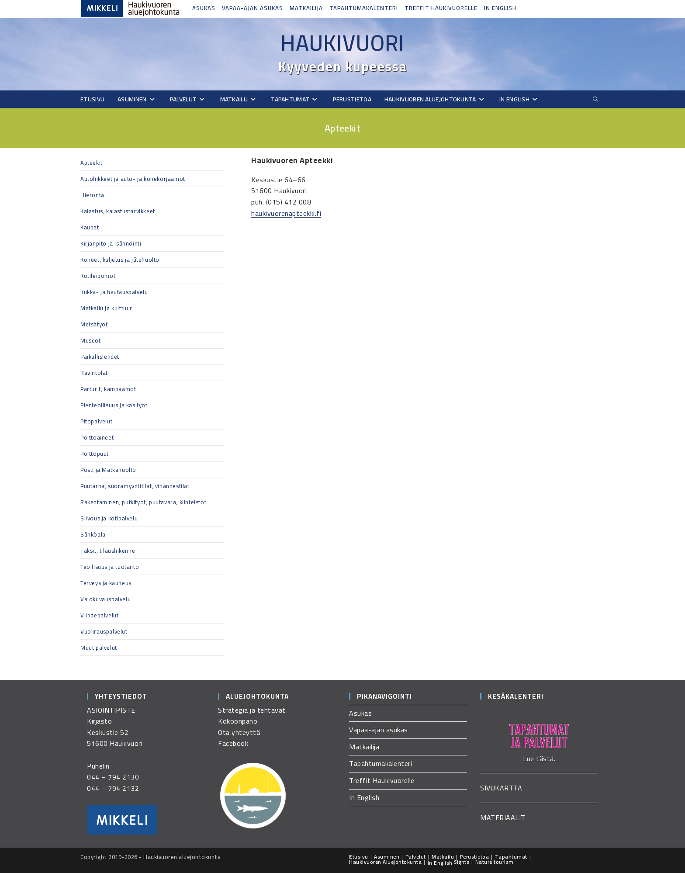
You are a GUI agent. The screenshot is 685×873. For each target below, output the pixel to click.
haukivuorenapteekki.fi (286, 213)
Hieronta (92, 195)
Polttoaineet (97, 437)
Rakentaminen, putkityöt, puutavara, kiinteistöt (143, 502)
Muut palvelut (98, 647)
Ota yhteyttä (239, 732)
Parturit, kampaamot (108, 389)
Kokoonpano (237, 721)
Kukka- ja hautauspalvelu (114, 292)
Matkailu (443, 857)
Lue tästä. (539, 758)
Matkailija (306, 8)
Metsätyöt (93, 324)
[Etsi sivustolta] (595, 99)
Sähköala (93, 534)
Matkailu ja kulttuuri (107, 308)
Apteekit (91, 162)
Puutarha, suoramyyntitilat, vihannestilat (135, 486)
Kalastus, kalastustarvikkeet (117, 211)
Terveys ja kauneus (105, 583)
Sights (461, 862)
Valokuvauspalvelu (105, 599)
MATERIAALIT (503, 817)
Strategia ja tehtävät (252, 710)
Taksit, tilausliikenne (107, 550)
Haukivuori (342, 42)
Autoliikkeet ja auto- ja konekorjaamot (132, 178)
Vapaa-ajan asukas (252, 8)
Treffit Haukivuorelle (441, 8)
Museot (90, 340)
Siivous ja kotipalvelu (109, 518)
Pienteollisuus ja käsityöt (114, 405)
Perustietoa (474, 857)
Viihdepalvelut (99, 615)
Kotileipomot (97, 275)
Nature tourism (494, 862)
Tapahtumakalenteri (363, 8)
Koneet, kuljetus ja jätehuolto (119, 259)
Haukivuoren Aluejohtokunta (385, 862)
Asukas (203, 8)
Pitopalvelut (96, 421)
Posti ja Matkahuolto (108, 469)
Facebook (233, 743)
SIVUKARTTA (501, 787)
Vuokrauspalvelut (104, 631)
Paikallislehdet (99, 356)
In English (500, 8)
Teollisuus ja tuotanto (109, 566)
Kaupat (89, 227)
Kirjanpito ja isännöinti (110, 243)
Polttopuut (94, 453)
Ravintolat (94, 372)
